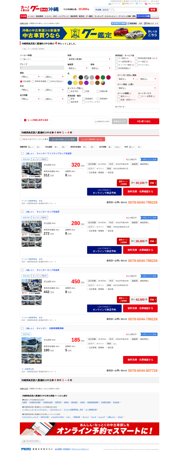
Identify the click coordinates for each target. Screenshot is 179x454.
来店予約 (73, 91)
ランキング (98, 16)
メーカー (31, 16)
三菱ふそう (111, 417)
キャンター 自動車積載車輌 (50, 328)
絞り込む (144, 121)
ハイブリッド (63, 16)
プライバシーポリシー (80, 449)
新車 (71, 98)
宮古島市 (116, 402)
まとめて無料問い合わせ (91, 139)
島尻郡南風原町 (93, 402)
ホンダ (93, 417)
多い (110, 147)
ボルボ (120, 417)
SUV (55, 16)
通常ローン (123, 96)
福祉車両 (73, 16)
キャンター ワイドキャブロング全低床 (54, 153)
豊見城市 (74, 402)
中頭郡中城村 (106, 402)
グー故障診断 (122, 61)
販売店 (106, 10)
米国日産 (77, 417)
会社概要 (58, 449)
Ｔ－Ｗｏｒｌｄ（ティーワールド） (35, 409)
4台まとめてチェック (30, 139)
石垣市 (82, 402)
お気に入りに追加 (153, 3)
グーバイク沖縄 (143, 16)
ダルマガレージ (55, 409)
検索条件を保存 (103, 121)
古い (39, 147)
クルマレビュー (111, 16)
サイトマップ (115, 3)
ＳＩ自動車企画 (27, 369)
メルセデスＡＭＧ (57, 417)
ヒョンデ (102, 417)
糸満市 (24, 402)
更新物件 (102, 98)
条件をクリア (120, 121)
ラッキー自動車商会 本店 (31, 201)
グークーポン (142, 65)
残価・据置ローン (126, 100)
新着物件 (87, 98)
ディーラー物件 (123, 65)
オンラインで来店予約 (104, 191)
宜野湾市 (58, 402)
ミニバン (48, 16)
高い (64, 147)
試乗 (85, 91)
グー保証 (140, 61)
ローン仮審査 (145, 96)
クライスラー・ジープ (30, 417)
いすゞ (68, 417)
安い (56, 147)
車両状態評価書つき (145, 58)
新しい (31, 147)
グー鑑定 (89, 16)
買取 (134, 16)
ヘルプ (140, 3)
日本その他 (45, 417)
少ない (118, 147)
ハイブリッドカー (91, 102)
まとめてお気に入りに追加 (63, 139)
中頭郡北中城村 (35, 402)
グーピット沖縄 (124, 16)
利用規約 (66, 449)
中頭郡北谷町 (48, 402)
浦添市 (66, 402)
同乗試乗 (102, 91)
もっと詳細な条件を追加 (37, 120)
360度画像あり (123, 68)
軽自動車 (39, 16)
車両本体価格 (39, 81)
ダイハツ (85, 417)
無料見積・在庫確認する (140, 191)
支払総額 (25, 81)
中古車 (23, 16)
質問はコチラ (129, 3)
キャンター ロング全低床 (48, 212)
